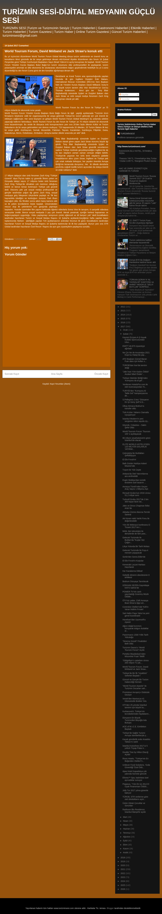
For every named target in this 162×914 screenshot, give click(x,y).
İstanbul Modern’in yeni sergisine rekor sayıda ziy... (136, 420)
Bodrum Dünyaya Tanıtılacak (135, 581)
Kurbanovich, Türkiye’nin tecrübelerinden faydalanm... (136, 712)
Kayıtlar (123, 94)
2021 (123, 869)
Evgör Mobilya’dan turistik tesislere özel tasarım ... (134, 481)
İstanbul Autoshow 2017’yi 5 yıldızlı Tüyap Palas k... (135, 747)
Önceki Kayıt (101, 374)
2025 (123, 885)
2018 (123, 857)
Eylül (125, 840)
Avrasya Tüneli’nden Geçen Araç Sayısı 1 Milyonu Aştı (135, 487)
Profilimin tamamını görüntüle (130, 137)
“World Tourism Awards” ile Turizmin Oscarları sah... (135, 687)
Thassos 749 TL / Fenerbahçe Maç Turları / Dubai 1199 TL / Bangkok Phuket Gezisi (138, 159)
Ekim (125, 845)
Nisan (126, 821)
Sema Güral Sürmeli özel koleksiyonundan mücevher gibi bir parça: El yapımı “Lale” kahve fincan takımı (142, 202)
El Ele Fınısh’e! (129, 459)
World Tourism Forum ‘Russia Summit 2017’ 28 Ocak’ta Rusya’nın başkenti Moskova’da (142, 180)
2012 (123, 307)
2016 (123, 322)
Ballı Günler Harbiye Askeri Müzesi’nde (135, 464)
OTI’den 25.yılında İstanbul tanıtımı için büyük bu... (135, 706)
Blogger (110, 908)
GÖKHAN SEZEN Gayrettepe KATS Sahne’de (136, 586)
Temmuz (127, 833)
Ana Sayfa (56, 374)
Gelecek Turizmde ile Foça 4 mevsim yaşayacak (135, 551)
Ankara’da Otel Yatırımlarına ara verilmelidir (135, 475)
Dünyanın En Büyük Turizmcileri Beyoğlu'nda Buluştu (135, 720)
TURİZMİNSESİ (127, 133)
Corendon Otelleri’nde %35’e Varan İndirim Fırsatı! (135, 608)
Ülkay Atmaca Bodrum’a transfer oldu (133, 407)
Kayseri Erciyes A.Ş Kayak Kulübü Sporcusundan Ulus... (134, 339)
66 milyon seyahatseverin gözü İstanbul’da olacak (136, 439)
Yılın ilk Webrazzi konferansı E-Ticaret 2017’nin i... (137, 526)
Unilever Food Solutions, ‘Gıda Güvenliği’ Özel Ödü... (136, 766)
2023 (123, 877)
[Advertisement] (56, 344)
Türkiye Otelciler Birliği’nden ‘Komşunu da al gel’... (135, 379)
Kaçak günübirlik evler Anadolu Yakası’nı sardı (136, 740)
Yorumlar (124, 99)
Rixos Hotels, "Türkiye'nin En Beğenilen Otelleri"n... (136, 759)
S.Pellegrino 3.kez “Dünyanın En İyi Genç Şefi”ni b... (136, 400)
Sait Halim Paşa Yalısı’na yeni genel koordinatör (136, 614)
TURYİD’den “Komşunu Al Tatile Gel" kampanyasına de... (135, 393)
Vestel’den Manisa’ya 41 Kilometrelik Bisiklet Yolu (135, 699)
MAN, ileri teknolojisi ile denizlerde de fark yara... (135, 532)
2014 (123, 314)
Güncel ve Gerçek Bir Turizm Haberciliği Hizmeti (135, 680)
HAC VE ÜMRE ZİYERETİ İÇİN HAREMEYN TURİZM (133, 169)
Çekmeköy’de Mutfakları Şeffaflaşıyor (133, 454)
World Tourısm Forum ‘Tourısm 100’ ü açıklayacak (136, 432)
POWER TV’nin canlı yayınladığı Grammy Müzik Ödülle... (136, 594)
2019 (123, 861)
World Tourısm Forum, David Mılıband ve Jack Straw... (135, 668)
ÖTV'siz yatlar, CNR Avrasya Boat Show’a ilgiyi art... (135, 601)
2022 (123, 873)
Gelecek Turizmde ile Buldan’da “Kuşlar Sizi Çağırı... (133, 540)
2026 (123, 889)
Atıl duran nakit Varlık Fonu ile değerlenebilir (136, 519)
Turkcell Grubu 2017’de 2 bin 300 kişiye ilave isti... (135, 500)
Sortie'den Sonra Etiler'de (134, 557)
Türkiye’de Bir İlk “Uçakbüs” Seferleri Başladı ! (135, 674)
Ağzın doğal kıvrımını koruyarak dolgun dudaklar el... (136, 628)
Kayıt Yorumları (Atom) (60, 384)
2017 (123, 326)
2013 (123, 310)
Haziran (126, 829)
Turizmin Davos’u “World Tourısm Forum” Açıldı (133, 648)
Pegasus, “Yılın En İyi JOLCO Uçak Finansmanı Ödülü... (136, 785)
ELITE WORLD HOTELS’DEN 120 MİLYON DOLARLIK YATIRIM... (136, 446)
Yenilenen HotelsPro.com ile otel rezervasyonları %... (135, 385)
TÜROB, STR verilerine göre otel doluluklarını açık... (135, 798)
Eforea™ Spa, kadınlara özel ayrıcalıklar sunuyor (135, 779)
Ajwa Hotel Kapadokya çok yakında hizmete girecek (135, 772)
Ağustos (127, 837)
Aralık (126, 852)
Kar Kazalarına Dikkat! (133, 571)
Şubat (126, 334)
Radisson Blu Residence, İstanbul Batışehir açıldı (134, 810)
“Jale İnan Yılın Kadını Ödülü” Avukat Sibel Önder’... (136, 373)
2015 (123, 318)
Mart (125, 817)
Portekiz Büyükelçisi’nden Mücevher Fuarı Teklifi (134, 655)
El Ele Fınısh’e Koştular (133, 561)
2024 (123, 881)
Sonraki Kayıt (12, 374)
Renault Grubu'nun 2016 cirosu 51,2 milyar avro (136, 494)
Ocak (125, 330)
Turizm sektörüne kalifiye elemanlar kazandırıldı (140, 241)
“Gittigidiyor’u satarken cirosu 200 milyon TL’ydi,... (136, 661)
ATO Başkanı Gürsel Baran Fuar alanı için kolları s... (135, 360)
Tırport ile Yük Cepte (132, 470)
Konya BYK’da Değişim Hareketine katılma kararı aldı (142, 261)
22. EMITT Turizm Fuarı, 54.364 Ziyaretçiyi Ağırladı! (141, 221)
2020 (123, 865)
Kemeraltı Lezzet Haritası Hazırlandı (134, 565)
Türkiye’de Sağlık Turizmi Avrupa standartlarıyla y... (135, 734)
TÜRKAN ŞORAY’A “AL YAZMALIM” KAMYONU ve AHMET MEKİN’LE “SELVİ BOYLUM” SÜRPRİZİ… (141, 283)
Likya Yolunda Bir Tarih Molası (136, 546)
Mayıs (126, 825)
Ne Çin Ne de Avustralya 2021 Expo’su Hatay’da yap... (136, 353)
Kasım (126, 848)
